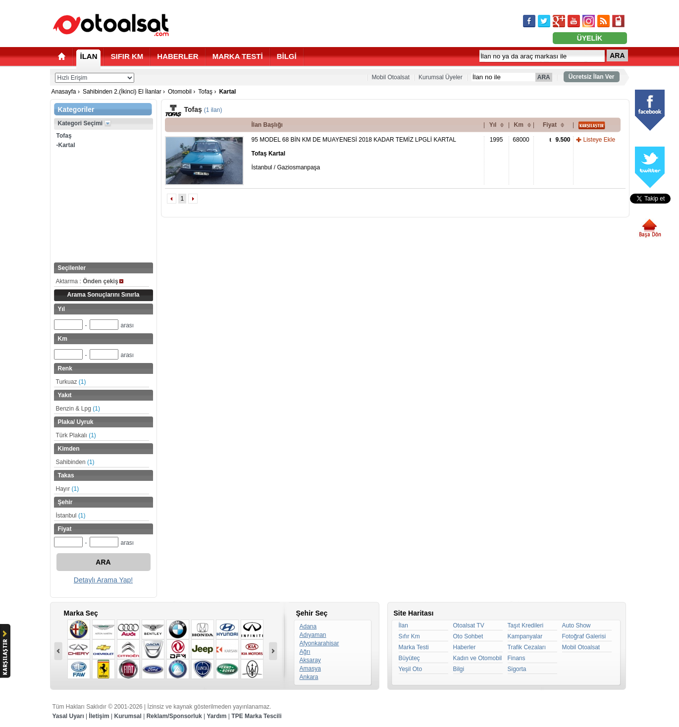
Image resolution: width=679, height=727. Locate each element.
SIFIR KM (127, 56)
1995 (496, 139)
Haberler (464, 647)
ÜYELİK (589, 38)
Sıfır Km (409, 636)
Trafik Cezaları (527, 647)
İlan (403, 625)
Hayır (67, 488)
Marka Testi (414, 647)
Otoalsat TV (468, 625)
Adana (308, 626)
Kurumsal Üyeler (440, 77)
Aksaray (310, 660)
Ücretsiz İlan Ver (592, 76)
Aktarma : (89, 281)
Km (518, 124)
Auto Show (576, 625)
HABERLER (177, 56)
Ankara (309, 677)
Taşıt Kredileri (526, 625)
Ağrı (305, 651)
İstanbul (71, 515)
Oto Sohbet (468, 636)
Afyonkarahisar (319, 643)
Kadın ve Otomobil (477, 658)
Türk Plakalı (76, 435)
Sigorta (517, 669)
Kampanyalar (525, 636)
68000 (521, 139)
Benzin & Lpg (78, 408)
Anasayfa (64, 91)
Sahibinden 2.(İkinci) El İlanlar (122, 91)
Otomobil (180, 91)
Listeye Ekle (599, 139)
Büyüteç (409, 658)
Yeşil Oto (410, 669)
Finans (516, 658)
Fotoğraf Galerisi (584, 636)
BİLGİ (287, 56)
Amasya (310, 668)
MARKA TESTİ (237, 56)
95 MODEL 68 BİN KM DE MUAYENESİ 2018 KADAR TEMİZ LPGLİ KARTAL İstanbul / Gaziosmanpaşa (354, 153)
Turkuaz (71, 381)
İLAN (89, 56)
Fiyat (550, 124)
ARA (617, 55)
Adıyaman (313, 634)
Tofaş (205, 91)
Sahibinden (75, 462)
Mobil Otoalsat (390, 77)
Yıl (493, 124)
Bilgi (459, 669)
